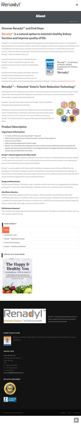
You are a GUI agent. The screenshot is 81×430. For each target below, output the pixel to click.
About (5, 230)
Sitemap (63, 412)
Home (71, 21)
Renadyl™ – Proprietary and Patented (14, 246)
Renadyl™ (8, 34)
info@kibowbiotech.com (15, 373)
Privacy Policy (76, 412)
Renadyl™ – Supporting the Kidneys (14, 239)
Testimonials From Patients (11, 242)
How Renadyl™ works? (10, 235)
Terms (69, 412)
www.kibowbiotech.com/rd (66, 81)
